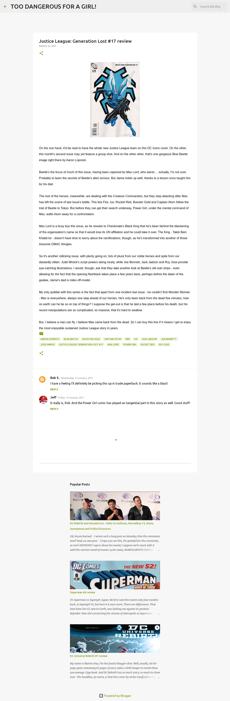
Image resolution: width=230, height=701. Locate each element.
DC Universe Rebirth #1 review (88, 655)
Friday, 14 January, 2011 (71, 397)
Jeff (53, 397)
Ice (136, 339)
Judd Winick (48, 344)
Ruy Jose (164, 344)
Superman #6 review (82, 592)
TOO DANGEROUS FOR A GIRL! (53, 6)
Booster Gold (91, 339)
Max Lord (113, 344)
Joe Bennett (169, 339)
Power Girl (129, 344)
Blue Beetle (71, 339)
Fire (128, 339)
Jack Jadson (149, 339)
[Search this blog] (207, 6)
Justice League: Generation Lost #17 (81, 344)
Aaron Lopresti (50, 339)
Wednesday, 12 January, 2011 (77, 378)
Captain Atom (112, 339)
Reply (54, 389)
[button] (41, 53)
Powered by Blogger (115, 695)
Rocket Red (148, 344)
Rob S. (54, 377)
